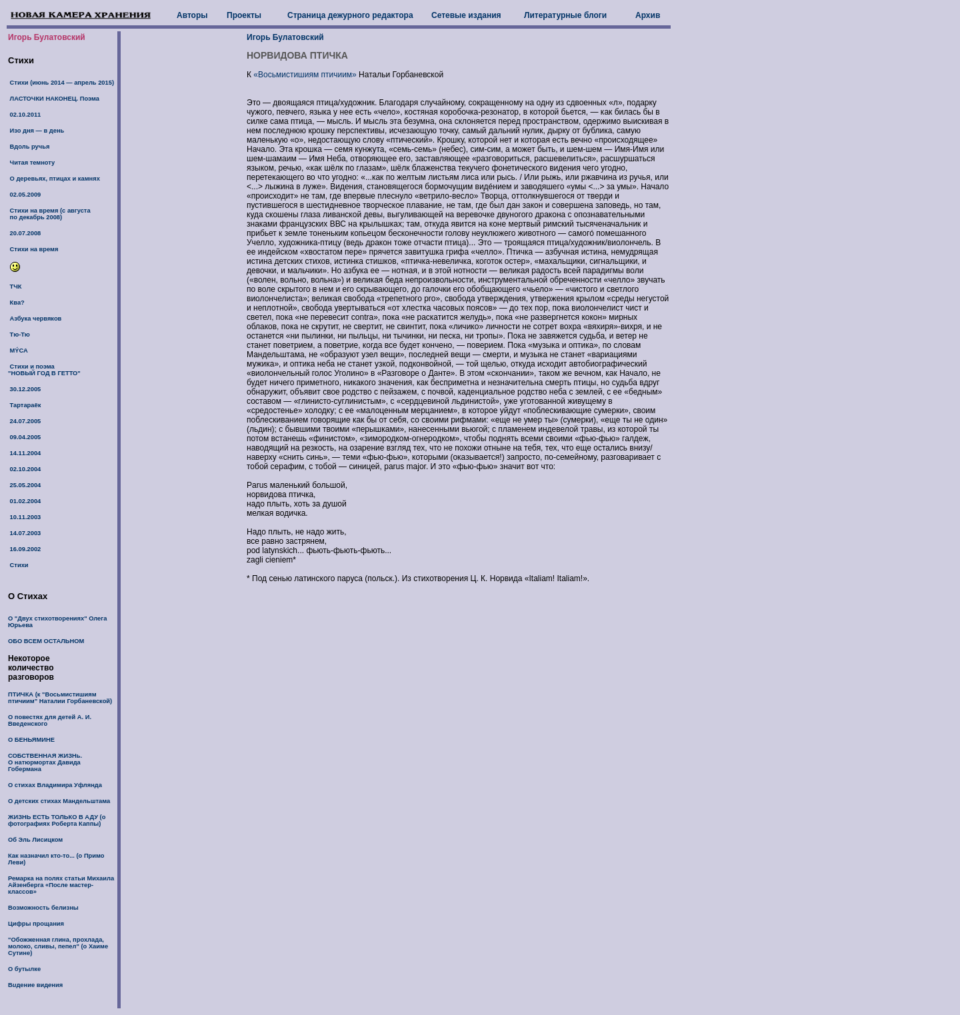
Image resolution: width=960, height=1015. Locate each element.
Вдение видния (35, 985)
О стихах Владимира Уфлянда (55, 785)
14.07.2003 (24, 533)
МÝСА (18, 350)
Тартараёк (24, 405)
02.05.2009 (24, 194)
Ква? (16, 302)
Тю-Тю (19, 334)
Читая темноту (31, 162)
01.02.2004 (24, 501)
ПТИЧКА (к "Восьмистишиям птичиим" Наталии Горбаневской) (60, 697)
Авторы (192, 15)
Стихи (18, 565)
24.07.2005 (24, 421)
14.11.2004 (24, 453)
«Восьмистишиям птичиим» (304, 74)
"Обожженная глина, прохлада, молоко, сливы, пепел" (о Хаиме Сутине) (58, 946)
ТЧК (15, 286)
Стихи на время (33, 249)
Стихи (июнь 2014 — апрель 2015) (61, 82)
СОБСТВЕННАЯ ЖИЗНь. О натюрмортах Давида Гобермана (45, 762)
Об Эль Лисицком (35, 839)
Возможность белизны (43, 907)
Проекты (244, 15)
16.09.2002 (24, 549)
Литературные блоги (565, 15)
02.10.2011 (24, 114)
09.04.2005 (24, 437)
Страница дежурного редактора (350, 15)
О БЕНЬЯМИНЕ (31, 739)
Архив (647, 15)
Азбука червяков (34, 318)
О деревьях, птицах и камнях (54, 178)
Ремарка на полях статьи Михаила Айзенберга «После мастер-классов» (61, 885)
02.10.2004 (24, 469)
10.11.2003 (24, 517)
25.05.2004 (24, 485)
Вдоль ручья (28, 146)
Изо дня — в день (36, 130)
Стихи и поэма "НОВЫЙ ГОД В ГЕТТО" (44, 370)
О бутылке (24, 969)
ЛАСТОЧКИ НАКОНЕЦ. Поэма (53, 98)
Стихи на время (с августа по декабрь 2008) (49, 214)
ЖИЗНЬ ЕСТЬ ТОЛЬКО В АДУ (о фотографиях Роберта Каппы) (56, 820)
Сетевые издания (466, 15)
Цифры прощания (36, 923)
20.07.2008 (24, 233)
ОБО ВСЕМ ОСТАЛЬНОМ (46, 641)
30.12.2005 (24, 389)
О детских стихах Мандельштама (59, 801)
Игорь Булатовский (46, 37)
